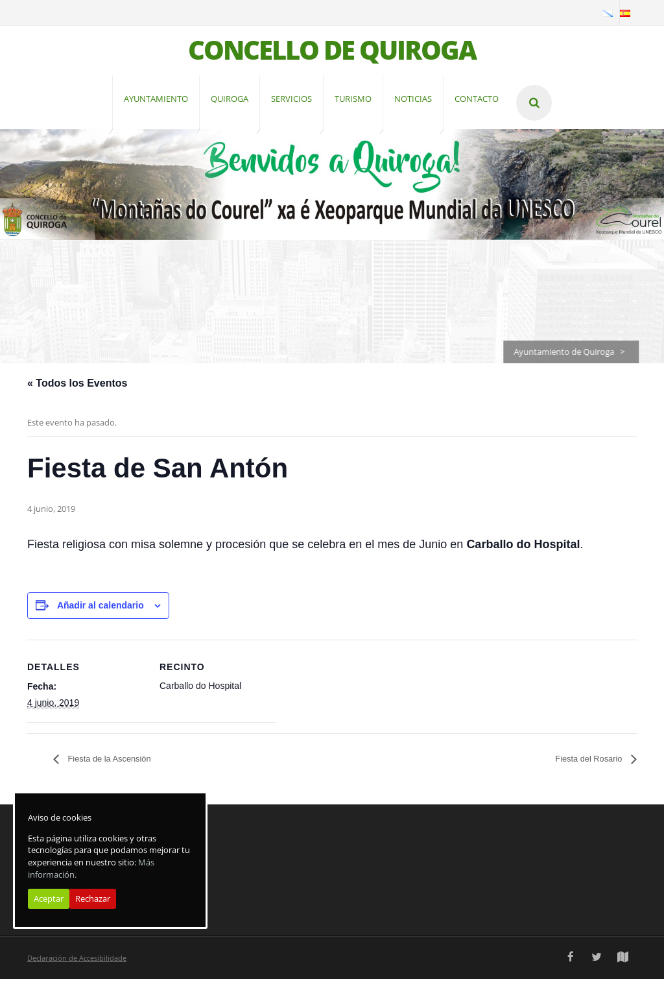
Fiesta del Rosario (581, 767)
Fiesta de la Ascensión (118, 767)
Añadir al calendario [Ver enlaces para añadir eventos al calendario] (100, 614)
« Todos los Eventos (77, 392)
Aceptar (49, 898)
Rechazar (92, 898)
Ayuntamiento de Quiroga (570, 361)
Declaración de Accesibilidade (76, 967)
